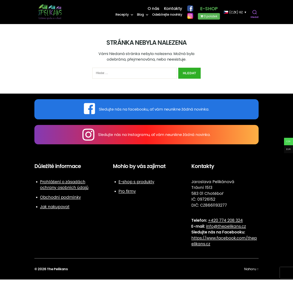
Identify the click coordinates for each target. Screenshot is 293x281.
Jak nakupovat (55, 208)
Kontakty (173, 9)
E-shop (209, 9)
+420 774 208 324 (225, 222)
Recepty (122, 15)
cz (208, 245)
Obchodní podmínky (60, 198)
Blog (140, 15)
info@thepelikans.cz (226, 227)
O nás (153, 9)
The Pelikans (57, 270)
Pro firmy (127, 193)
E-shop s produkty (136, 183)
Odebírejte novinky (167, 15)
